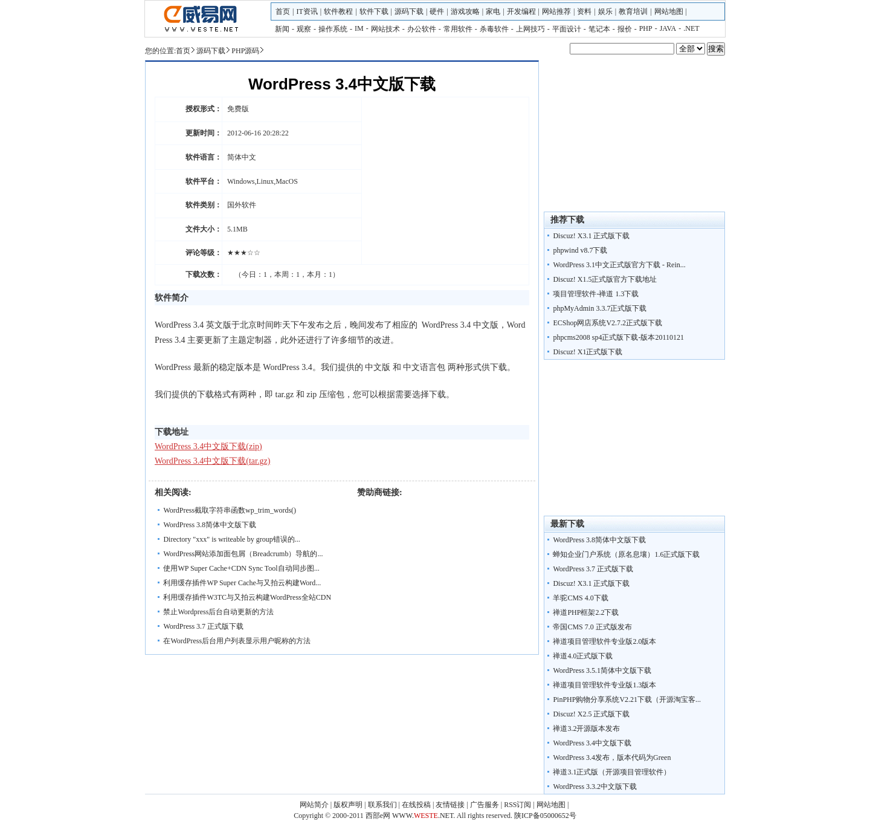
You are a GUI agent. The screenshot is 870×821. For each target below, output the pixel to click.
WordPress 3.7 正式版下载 (203, 626)
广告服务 (484, 804)
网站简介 (314, 804)
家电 (493, 11)
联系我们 (382, 804)
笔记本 (599, 29)
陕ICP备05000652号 (545, 815)
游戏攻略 (465, 11)
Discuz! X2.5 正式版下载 (591, 714)
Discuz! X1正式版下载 (587, 352)
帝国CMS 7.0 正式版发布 (592, 627)
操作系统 (332, 29)
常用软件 (457, 29)
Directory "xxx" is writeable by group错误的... (231, 539)
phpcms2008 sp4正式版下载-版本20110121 (618, 337)
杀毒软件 (494, 29)
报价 (624, 29)
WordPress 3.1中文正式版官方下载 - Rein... (619, 265)
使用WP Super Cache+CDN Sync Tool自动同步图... (241, 568)
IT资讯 (306, 11)
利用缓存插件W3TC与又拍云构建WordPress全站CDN (247, 597)
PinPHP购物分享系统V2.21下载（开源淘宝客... (627, 699)
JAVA (668, 28)
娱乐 (605, 11)
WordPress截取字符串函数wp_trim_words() (229, 510)
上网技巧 (530, 29)
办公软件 (421, 29)
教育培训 (633, 11)
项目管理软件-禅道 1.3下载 (596, 294)
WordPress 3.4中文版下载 (592, 743)
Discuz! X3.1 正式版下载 (591, 236)
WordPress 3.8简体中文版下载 (209, 525)
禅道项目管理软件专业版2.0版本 (604, 641)
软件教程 (338, 11)
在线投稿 (416, 804)
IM (359, 28)
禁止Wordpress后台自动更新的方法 (218, 612)
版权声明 (348, 804)
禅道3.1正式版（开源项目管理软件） (612, 772)
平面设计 (566, 29)
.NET (691, 28)
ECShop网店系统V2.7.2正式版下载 (607, 323)
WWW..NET (422, 815)
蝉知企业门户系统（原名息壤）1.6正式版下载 (626, 554)
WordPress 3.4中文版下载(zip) (208, 446)
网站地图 (668, 11)
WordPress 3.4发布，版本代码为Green (612, 757)
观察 (304, 29)
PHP (645, 28)
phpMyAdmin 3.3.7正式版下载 (599, 308)
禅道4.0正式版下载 (583, 656)
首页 (283, 11)
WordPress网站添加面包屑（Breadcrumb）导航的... (243, 554)
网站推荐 (556, 11)
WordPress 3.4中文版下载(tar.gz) (212, 461)
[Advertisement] (634, 440)
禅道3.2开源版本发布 (586, 728)
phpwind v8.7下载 (580, 250)
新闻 (282, 29)
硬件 (437, 11)
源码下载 (409, 11)
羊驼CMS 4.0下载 (580, 598)
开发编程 (521, 11)
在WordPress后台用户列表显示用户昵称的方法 (237, 641)
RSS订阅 (517, 804)
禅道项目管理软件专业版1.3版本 (604, 685)
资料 (584, 11)
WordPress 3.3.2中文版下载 (595, 786)
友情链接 (450, 804)
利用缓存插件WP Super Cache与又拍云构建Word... (242, 583)
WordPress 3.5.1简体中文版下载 (602, 670)
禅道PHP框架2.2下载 (586, 612)
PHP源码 (245, 51)
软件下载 (373, 11)
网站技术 (385, 29)
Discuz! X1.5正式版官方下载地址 (605, 279)
